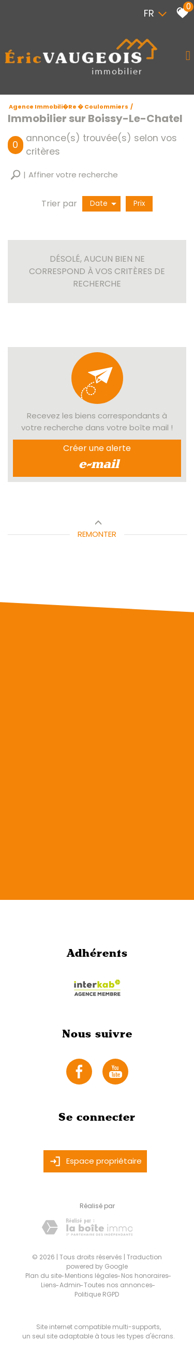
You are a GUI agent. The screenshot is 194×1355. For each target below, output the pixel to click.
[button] (64, 175)
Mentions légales (91, 1275)
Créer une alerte (97, 458)
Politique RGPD (96, 1294)
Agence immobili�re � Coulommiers (68, 106)
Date (103, 203)
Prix (139, 203)
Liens (48, 1285)
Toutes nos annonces (118, 1285)
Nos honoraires (145, 1275)
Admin (70, 1285)
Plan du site (43, 1275)
